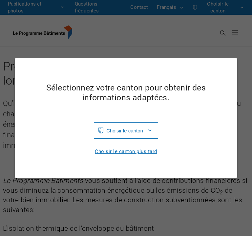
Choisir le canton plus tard (126, 151)
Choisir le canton (124, 130)
